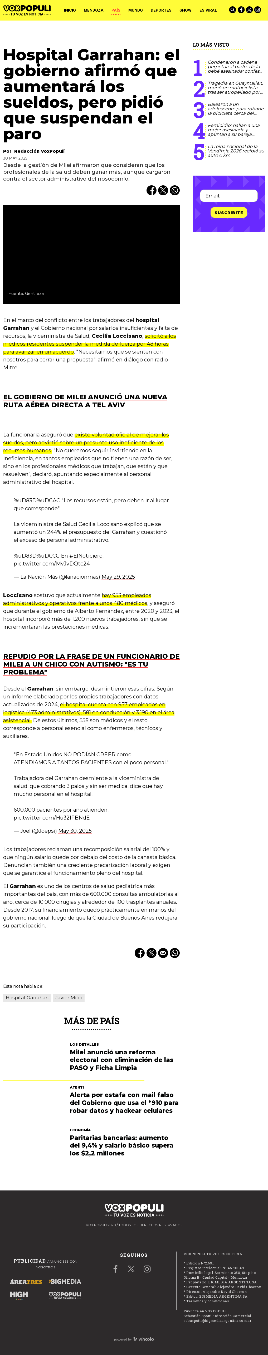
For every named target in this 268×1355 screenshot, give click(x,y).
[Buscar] (233, 10)
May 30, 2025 (75, 831)
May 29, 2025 (118, 577)
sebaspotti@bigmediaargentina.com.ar (218, 1320)
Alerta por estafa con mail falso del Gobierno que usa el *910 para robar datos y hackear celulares (124, 1102)
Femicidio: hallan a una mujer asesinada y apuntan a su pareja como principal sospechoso (234, 134)
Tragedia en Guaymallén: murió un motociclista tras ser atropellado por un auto (235, 90)
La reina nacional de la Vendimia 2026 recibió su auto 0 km (236, 151)
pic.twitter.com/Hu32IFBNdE (52, 818)
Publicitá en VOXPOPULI (205, 1311)
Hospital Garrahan (27, 998)
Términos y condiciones (207, 1301)
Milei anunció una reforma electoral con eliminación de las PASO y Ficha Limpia (121, 1060)
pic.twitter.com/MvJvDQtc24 (52, 563)
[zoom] (91, 254)
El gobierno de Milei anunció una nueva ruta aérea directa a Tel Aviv (85, 401)
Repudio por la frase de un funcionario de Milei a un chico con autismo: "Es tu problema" (91, 664)
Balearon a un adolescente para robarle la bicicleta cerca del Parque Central (236, 111)
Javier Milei (68, 998)
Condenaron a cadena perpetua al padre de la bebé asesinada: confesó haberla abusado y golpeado (235, 71)
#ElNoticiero (86, 556)
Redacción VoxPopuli (39, 151)
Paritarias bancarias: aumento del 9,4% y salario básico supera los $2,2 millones (121, 1145)
